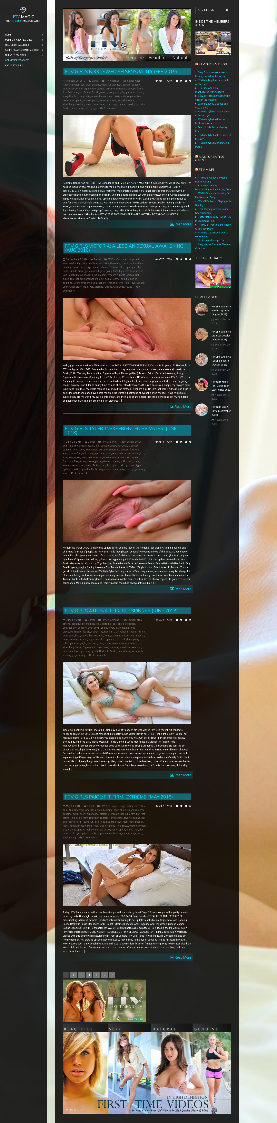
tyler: (132, 465)
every (82, 267)
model (87, 275)
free (79, 453)
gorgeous (130, 92)
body (113, 445)
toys (114, 104)
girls (122, 92)
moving (74, 639)
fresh (65, 271)
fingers (78, 631)
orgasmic (113, 275)
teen (133, 647)
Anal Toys (79, 84)
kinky (65, 96)
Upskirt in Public (79, 286)
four (91, 818)
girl (116, 92)
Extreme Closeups (126, 88)
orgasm (131, 96)
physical (120, 639)
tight (114, 465)
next (94, 275)
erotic (79, 88)
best (101, 263)
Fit (72, 818)
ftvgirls (132, 631)
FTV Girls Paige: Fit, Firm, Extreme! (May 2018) (119, 797)
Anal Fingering (76, 445)
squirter (132, 279)
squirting (67, 283)
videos (74, 108)
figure (140, 88)
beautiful (106, 84)
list (75, 96)
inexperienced (131, 453)
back (84, 263)
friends (73, 271)
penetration (69, 100)
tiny (76, 651)
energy (104, 627)
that (110, 283)
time (95, 104)
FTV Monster (116, 818)
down (72, 88)
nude (123, 96)
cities (121, 624)
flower (94, 631)
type (138, 465)
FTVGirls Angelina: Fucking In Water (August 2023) (221, 360)
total (108, 104)
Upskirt (130, 104)
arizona (95, 445)
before (85, 624)
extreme (110, 88)
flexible (95, 92)
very (92, 286)
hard (115, 271)
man (84, 457)
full (84, 453)
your (65, 473)
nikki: (116, 96)
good (108, 453)
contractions (136, 263)
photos (87, 100)
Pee (139, 96)
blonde (115, 84)
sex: (114, 100)
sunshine (125, 647)
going (109, 271)
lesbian (134, 271)
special (74, 465)
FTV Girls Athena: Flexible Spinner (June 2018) (121, 610)
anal (131, 80)
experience (90, 88)
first (65, 92)
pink (137, 275)
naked (88, 825)
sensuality (105, 100)
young (128, 286)
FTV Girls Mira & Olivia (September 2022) (221, 411)
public (95, 100)
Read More (182, 224)
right (83, 643)
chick (123, 810)
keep (102, 821)
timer (101, 104)
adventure (140, 806)
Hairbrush (117, 453)
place (98, 461)
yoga (94, 108)
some (116, 279)
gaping (110, 92)
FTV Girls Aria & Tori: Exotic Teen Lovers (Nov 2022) (221, 386)
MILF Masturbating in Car (211, 240)
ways (81, 108)
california (106, 624)
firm (133, 814)
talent (88, 104)
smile (136, 461)
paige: (112, 825)
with (88, 108)
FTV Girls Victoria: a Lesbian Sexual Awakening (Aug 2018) (124, 248)
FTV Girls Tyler (109, 441)
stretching (68, 104)
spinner (123, 643)
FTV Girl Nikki (112, 80)
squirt (124, 279)
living (107, 635)
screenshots (91, 279)
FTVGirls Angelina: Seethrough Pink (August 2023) (221, 310)
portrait (142, 825)
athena (66, 624)
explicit (100, 88)
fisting (87, 92)
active (138, 441)
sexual (121, 100)
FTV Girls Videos (213, 64)
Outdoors (68, 461)
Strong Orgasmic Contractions (90, 283)
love (65, 275)
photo (79, 100)
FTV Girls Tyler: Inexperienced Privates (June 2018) (121, 430)
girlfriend (94, 271)
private (106, 461)
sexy (100, 643)
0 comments (111, 108)
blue (106, 263)
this (115, 283)
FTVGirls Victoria (117, 259)
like (71, 96)
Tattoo (96, 465)
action (138, 259)
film (132, 449)
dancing (136, 84)
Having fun (88, 821)
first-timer (73, 92)
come (125, 263)
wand (116, 469)
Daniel (95, 80)
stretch (130, 100)
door (75, 449)
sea (89, 643)
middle (73, 825)
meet (110, 96)
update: (122, 104)
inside (84, 635)
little (65, 457)
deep (65, 88)
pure (72, 643)
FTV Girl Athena (119, 631)
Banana (96, 84)
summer (113, 647)
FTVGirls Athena (110, 620)
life (91, 635)
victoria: (99, 286)
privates (115, 461)
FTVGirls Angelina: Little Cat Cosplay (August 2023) (221, 335)
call (125, 445)
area (88, 84)
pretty (136, 639)
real (72, 279)
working (67, 655)
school (79, 279)
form (102, 92)
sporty (122, 829)
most (121, 457)
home (140, 92)
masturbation (98, 96)
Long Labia (84, 96)
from (81, 271)
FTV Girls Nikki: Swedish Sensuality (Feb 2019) (121, 71)
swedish (79, 104)
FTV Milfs (207, 169)
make (77, 457)
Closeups (125, 84)
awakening (75, 263)
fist (81, 92)
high (121, 271)
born (119, 445)
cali (98, 624)
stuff (81, 465)
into (127, 271)
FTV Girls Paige (109, 806)
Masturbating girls (209, 158)
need (95, 825)
